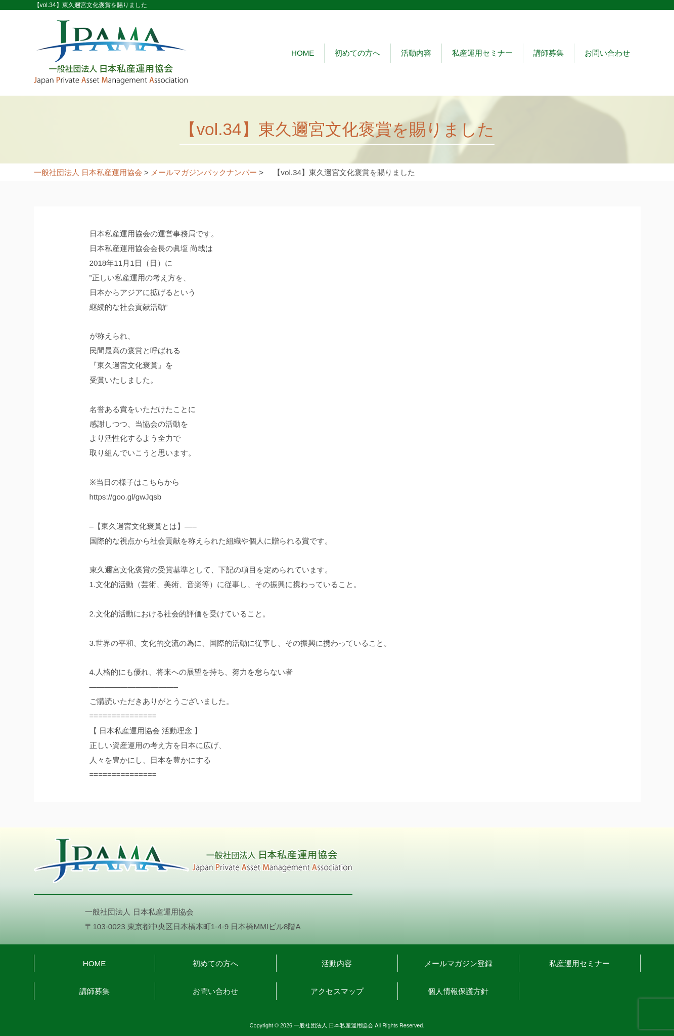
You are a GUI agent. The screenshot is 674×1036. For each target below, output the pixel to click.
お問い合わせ (607, 53)
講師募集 (548, 53)
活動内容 (416, 53)
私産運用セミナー (482, 53)
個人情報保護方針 (458, 991)
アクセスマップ (337, 991)
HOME (302, 53)
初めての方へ (357, 53)
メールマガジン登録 (458, 963)
